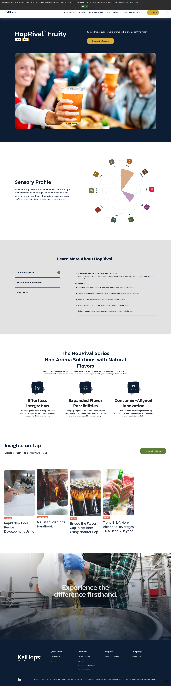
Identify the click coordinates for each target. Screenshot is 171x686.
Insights (124, 12)
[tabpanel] (115, 294)
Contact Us (153, 12)
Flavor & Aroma (69, 12)
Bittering (82, 12)
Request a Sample (100, 41)
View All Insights (153, 451)
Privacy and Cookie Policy (129, 2)
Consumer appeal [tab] (25, 272)
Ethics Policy (89, 679)
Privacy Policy (46, 679)
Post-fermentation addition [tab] (30, 282)
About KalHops (112, 12)
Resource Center (112, 657)
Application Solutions (95, 12)
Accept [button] (84, 6)
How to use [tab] (22, 292)
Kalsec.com (136, 657)
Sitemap (36, 679)
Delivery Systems (135, 12)
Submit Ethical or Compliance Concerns (109, 679)
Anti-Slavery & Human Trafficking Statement (67, 679)
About (53, 661)
